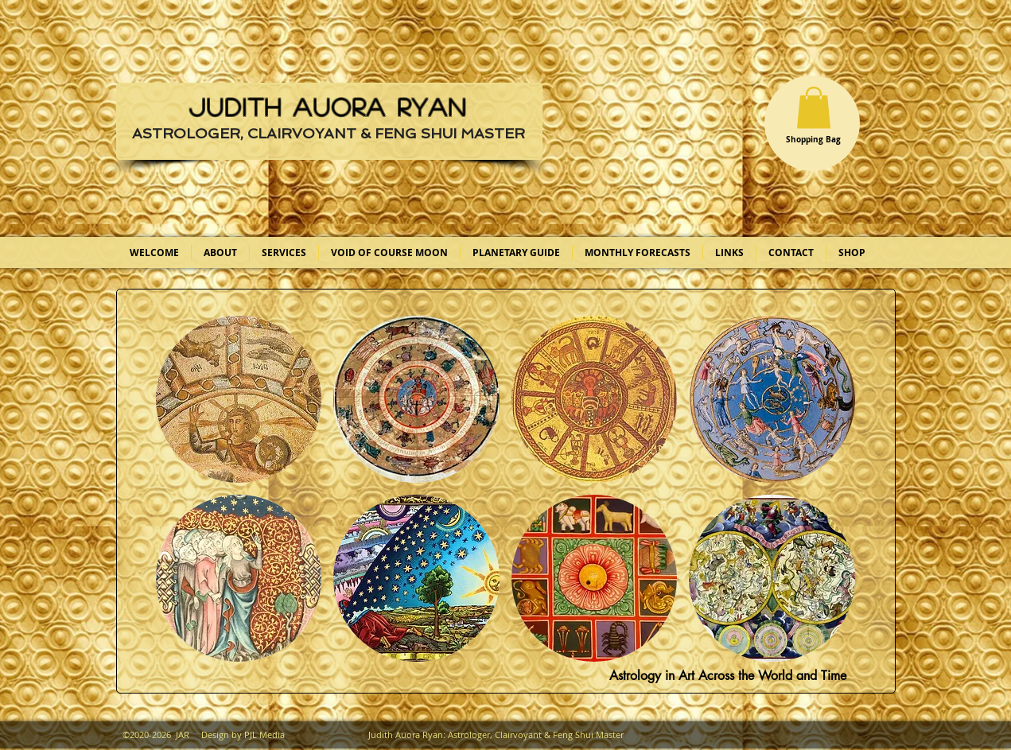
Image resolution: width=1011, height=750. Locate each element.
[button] (813, 108)
